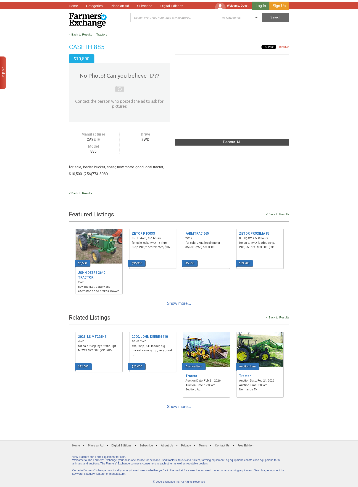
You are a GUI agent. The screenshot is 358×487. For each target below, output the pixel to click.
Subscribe (144, 6)
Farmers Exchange (88, 20)
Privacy (186, 445)
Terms (203, 445)
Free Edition (245, 445)
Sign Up (279, 6)
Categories (94, 6)
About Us (167, 445)
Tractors (101, 34)
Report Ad (284, 47)
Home (73, 6)
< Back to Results (80, 34)
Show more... (179, 303)
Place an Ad (120, 6)
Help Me (3, 73)
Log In (261, 6)
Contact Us (222, 445)
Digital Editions (171, 6)
